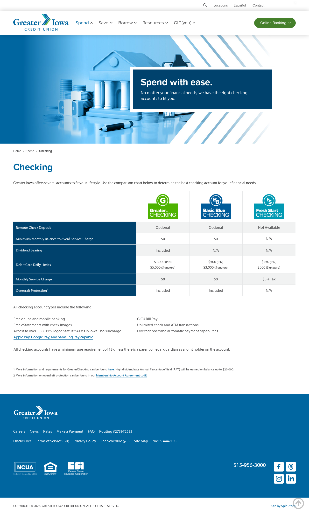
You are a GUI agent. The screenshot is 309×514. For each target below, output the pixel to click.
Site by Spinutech (283, 505)
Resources (155, 23)
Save (105, 23)
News (34, 431)
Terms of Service (49, 440)
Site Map (141, 440)
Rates (47, 431)
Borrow (127, 23)
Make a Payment (69, 431)
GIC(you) (184, 23)
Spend (84, 23)
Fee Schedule (111, 440)
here (111, 369)
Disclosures (22, 440)
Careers (19, 431)
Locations (220, 5)
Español (240, 5)
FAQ (91, 431)
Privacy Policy (85, 440)
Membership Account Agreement (118, 375)
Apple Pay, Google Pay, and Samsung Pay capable (53, 336)
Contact (258, 5)
